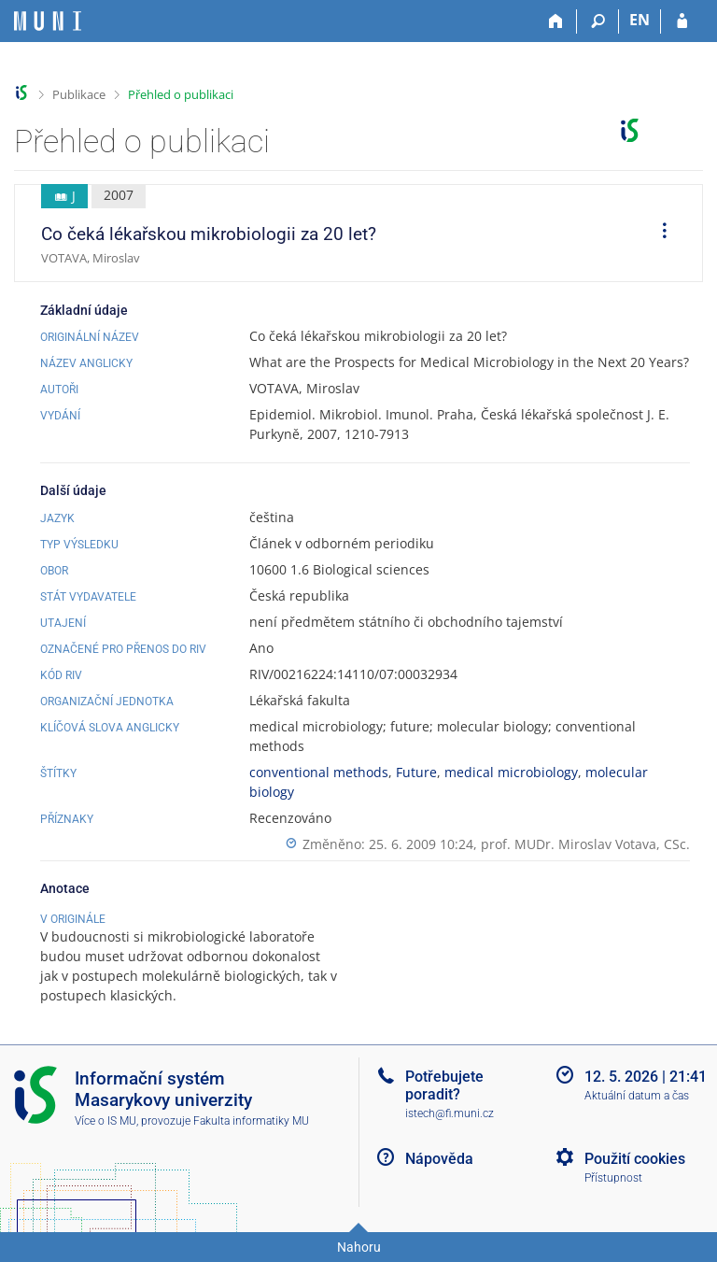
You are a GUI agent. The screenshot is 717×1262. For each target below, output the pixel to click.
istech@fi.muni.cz (449, 1113)
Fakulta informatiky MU (251, 1120)
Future (416, 772)
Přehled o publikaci (180, 94)
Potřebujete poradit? (444, 1085)
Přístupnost (613, 1177)
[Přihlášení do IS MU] (682, 21)
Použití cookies (634, 1159)
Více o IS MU (105, 1120)
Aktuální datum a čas (636, 1095)
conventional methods (318, 772)
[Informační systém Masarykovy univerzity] (47, 21)
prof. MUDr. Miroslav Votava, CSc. (585, 844)
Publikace (78, 94)
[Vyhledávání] (598, 21)
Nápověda (439, 1159)
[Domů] (556, 21)
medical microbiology (511, 772)
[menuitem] (658, 233)
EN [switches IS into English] (639, 19)
